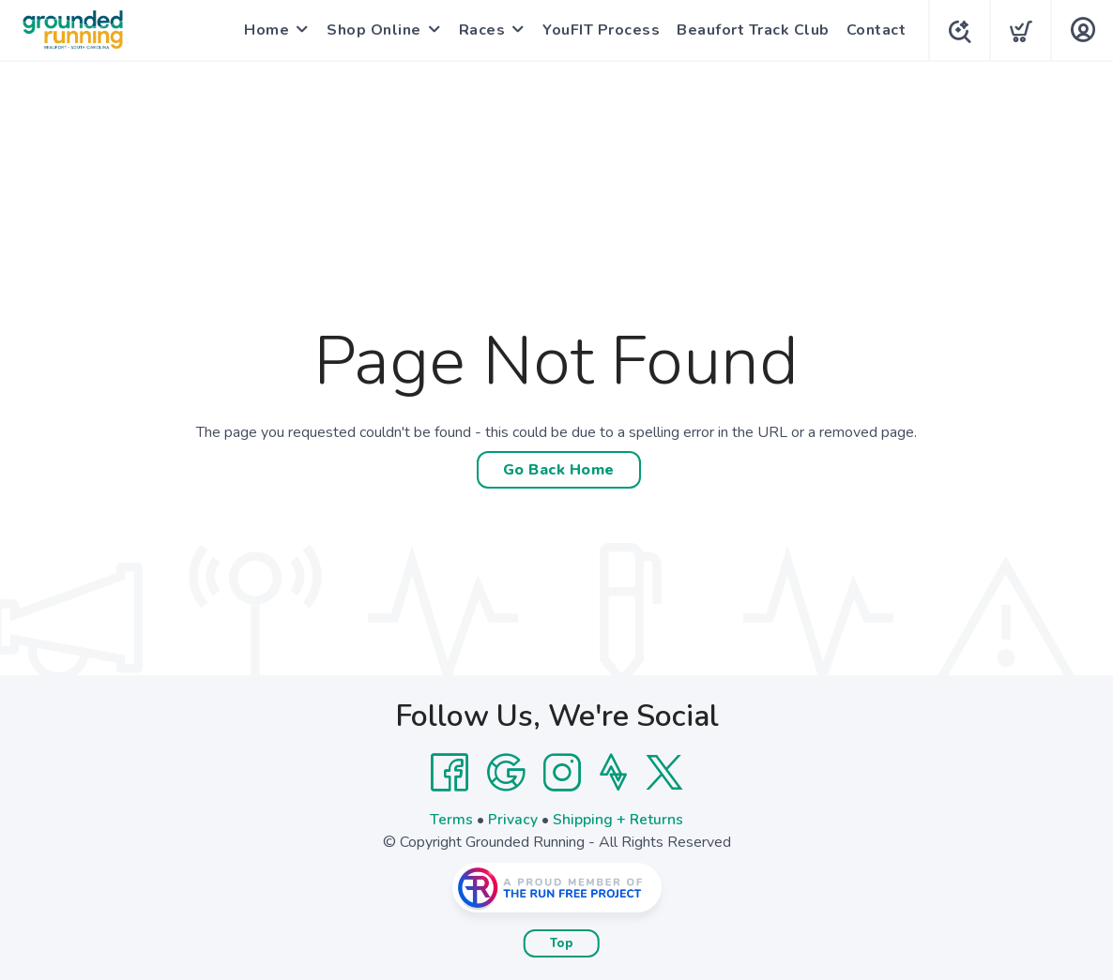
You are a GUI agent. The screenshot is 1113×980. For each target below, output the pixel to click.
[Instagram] (562, 773)
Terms (451, 819)
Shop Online (370, 30)
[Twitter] (664, 773)
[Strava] (613, 773)
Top (561, 943)
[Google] (506, 773)
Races (478, 30)
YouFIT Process (597, 30)
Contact (873, 30)
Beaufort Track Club (749, 30)
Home (262, 30)
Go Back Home (559, 470)
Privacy (513, 819)
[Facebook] (449, 773)
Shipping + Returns (618, 819)
